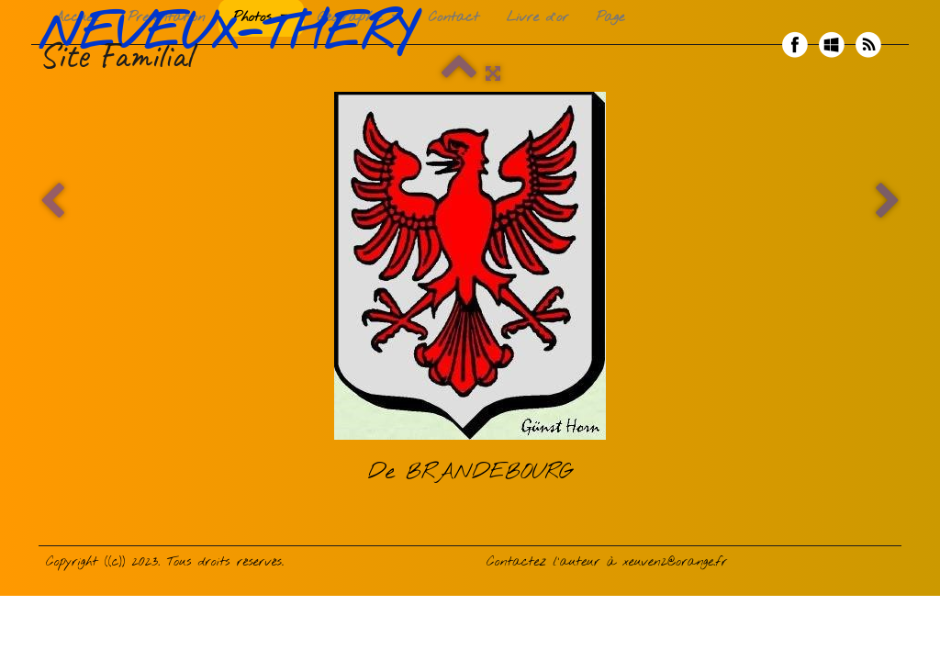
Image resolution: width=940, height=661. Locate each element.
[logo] (234, 45)
